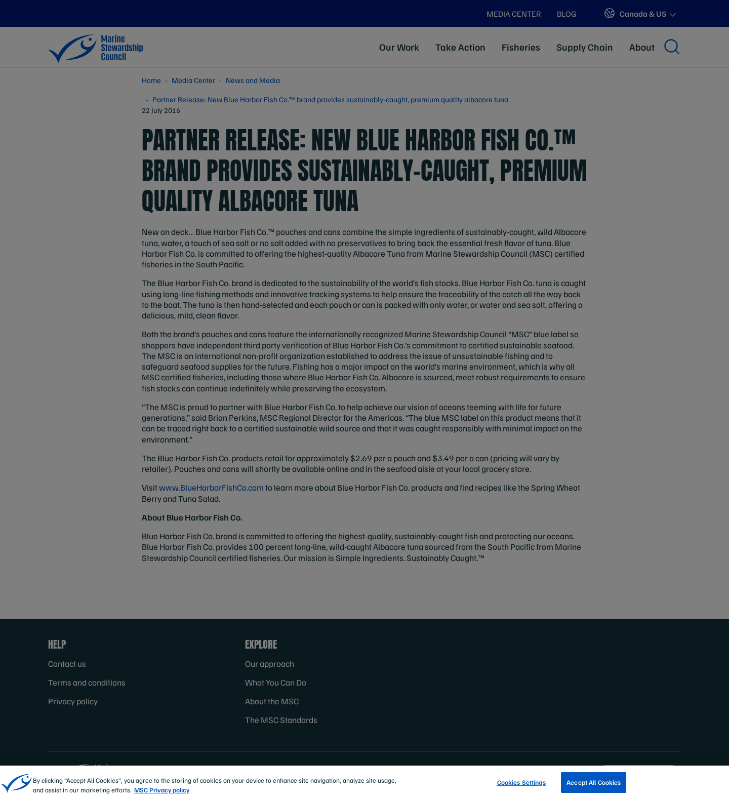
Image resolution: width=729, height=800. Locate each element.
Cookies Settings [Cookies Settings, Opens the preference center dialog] (521, 786)
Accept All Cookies (593, 786)
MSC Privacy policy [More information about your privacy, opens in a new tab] (161, 793)
